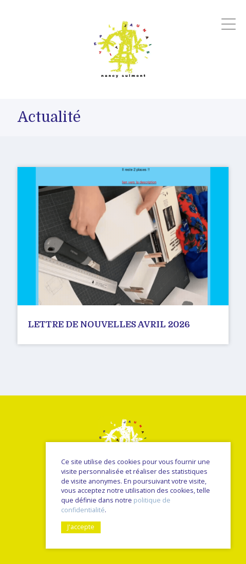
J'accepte (80, 527)
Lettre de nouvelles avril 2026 (109, 324)
